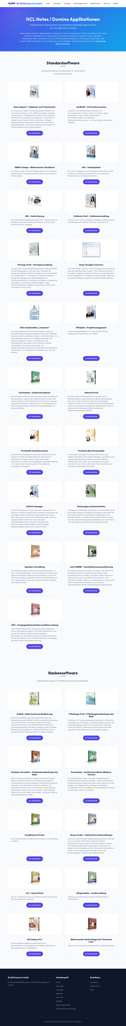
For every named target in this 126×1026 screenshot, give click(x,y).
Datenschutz (94, 986)
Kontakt (115, 3)
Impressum (94, 982)
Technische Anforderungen (66, 1009)
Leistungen (57, 3)
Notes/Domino (95, 3)
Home (48, 3)
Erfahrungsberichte (80, 3)
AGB (91, 990)
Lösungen (67, 3)
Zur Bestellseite (35, 133)
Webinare (59, 994)
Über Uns (106, 3)
